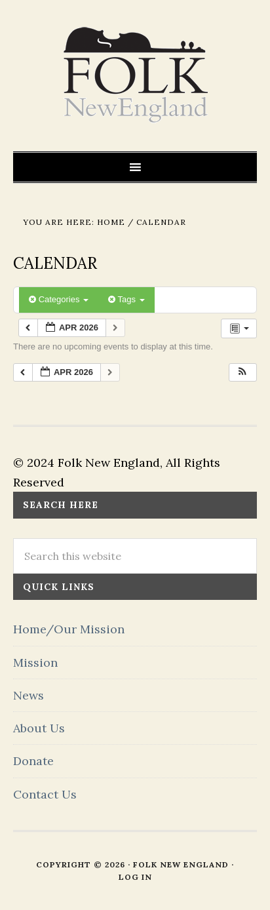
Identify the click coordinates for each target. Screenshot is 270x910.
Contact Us (45, 794)
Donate (33, 760)
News (28, 695)
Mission (35, 662)
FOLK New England (135, 75)
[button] (242, 373)
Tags (126, 299)
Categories (58, 299)
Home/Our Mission (69, 629)
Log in (135, 877)
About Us (39, 728)
